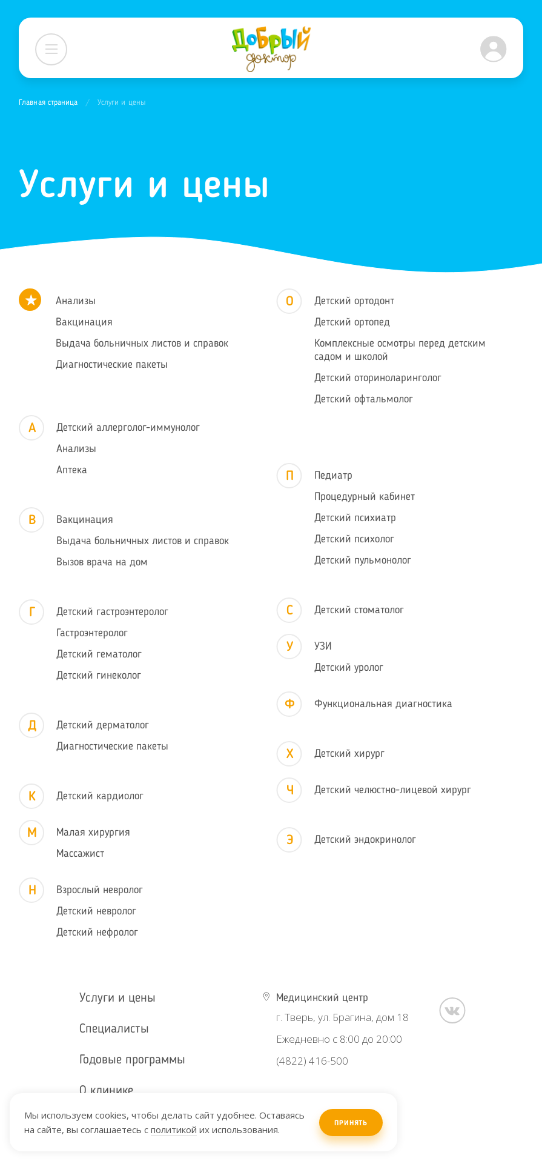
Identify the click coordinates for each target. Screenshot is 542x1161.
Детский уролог (348, 667)
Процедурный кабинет (364, 496)
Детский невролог (96, 911)
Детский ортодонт (354, 301)
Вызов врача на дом (102, 562)
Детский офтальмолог (363, 399)
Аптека (71, 470)
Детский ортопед (352, 322)
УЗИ (323, 646)
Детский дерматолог (102, 725)
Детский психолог (354, 539)
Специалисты (114, 1029)
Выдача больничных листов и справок (142, 343)
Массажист (80, 853)
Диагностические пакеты (112, 364)
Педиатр (333, 475)
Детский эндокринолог (365, 839)
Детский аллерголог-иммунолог (128, 427)
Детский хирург (349, 753)
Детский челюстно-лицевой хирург (392, 790)
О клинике (106, 1091)
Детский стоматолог (359, 610)
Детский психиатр (355, 518)
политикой (174, 1129)
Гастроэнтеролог (92, 633)
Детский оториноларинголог (377, 378)
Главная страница (48, 103)
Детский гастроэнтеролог (112, 612)
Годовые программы (132, 1060)
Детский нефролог (97, 932)
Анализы (76, 301)
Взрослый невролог (99, 890)
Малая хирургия (93, 832)
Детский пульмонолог (362, 560)
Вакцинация (84, 322)
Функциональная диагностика (383, 704)
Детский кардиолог (100, 796)
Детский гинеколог (98, 675)
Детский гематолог (99, 654)
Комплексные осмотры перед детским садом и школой (400, 350)
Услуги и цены (117, 998)
